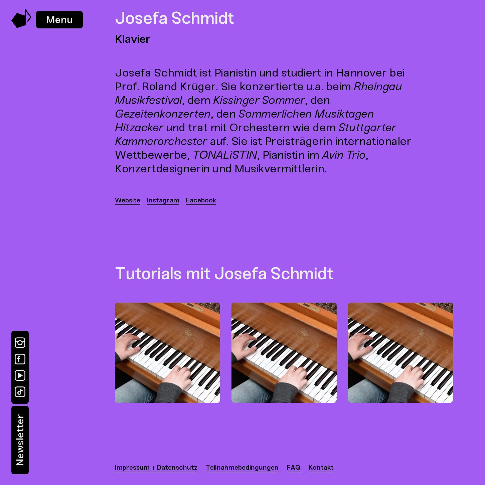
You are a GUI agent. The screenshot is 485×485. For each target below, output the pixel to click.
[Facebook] (20, 359)
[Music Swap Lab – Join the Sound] (21, 26)
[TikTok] (20, 391)
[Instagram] (20, 342)
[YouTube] (20, 375)
